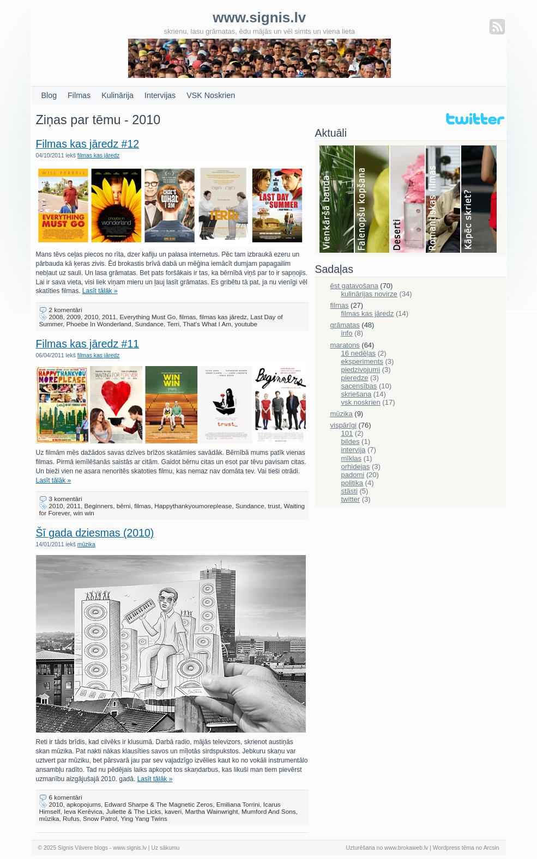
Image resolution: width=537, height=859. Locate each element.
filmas (187, 316)
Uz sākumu (165, 848)
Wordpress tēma (453, 848)
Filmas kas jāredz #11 (88, 344)
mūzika (86, 544)
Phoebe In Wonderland (99, 323)
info (347, 333)
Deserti (408, 199)
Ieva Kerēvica (83, 811)
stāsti (349, 491)
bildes (350, 441)
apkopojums (84, 804)
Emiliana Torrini (238, 804)
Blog (49, 95)
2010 (92, 316)
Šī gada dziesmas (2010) (95, 533)
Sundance (149, 323)
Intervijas (160, 95)
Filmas (79, 95)
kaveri (173, 811)
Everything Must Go (148, 316)
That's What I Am (207, 323)
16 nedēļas (358, 353)
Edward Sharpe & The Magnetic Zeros (159, 804)
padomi (353, 475)
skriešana (356, 394)
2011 (109, 316)
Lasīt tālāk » (100, 291)
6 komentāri (65, 797)
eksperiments (362, 361)
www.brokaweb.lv (406, 848)
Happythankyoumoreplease (193, 505)
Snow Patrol (100, 818)
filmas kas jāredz (98, 156)
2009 (74, 316)
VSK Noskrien (210, 95)
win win (84, 512)
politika (352, 483)
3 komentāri (65, 498)
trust (274, 505)
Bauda (337, 199)
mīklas (351, 458)
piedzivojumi (361, 369)
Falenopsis (372, 199)
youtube (245, 323)
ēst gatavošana (354, 286)
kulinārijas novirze (369, 294)
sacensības (359, 386)
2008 (56, 316)
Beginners (99, 505)
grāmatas (345, 325)
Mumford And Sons (268, 811)
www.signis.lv (130, 848)
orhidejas (355, 466)
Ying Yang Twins (143, 818)
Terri (173, 323)
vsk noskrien (361, 402)
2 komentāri (65, 309)
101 (347, 433)
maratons (345, 345)
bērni (124, 505)
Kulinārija (117, 95)
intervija (353, 450)
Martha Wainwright (211, 811)
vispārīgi (343, 425)
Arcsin (491, 848)
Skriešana (479, 199)
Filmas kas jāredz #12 (88, 144)
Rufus (71, 818)
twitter (350, 499)
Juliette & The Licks (133, 811)
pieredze (355, 378)
